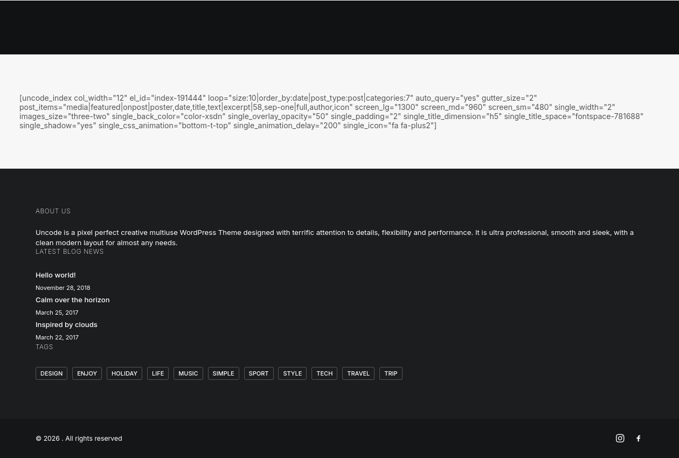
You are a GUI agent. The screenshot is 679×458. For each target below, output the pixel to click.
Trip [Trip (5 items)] (390, 373)
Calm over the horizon (73, 299)
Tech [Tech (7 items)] (324, 373)
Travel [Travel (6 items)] (358, 373)
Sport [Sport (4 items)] (259, 373)
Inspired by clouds (67, 324)
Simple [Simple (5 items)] (223, 373)
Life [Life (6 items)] (158, 373)
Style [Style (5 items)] (292, 373)
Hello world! (56, 274)
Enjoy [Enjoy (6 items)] (87, 373)
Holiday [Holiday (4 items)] (124, 373)
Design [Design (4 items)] (51, 373)
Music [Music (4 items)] (188, 373)
